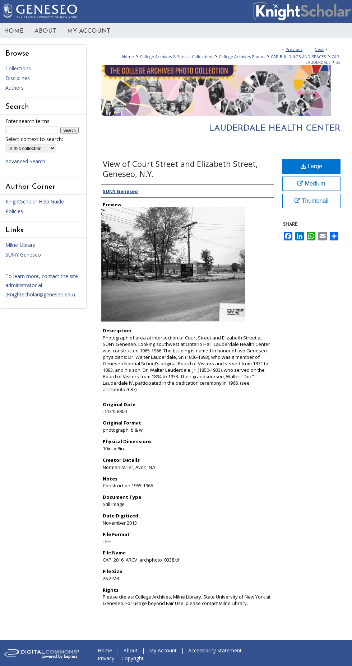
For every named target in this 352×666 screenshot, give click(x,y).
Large (311, 166)
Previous (294, 49)
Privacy (106, 658)
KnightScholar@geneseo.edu (40, 294)
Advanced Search (25, 161)
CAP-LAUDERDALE (323, 59)
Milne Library (20, 244)
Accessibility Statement (215, 650)
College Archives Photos (242, 56)
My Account (163, 650)
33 (338, 62)
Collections (18, 68)
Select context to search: (34, 139)
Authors (14, 87)
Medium (311, 183)
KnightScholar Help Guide (34, 201)
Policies (14, 211)
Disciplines (17, 78)
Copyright (132, 658)
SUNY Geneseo (23, 254)
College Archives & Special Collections (176, 56)
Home (128, 56)
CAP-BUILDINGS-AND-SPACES (298, 56)
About (131, 650)
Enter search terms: (28, 121)
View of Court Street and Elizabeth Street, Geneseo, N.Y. (180, 168)
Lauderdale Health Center (275, 128)
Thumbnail (312, 201)
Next (319, 49)
